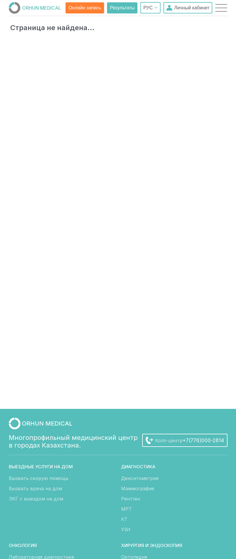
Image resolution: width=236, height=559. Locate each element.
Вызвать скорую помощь (38, 478)
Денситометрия (140, 478)
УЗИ (125, 529)
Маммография (137, 488)
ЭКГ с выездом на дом (36, 499)
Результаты (122, 7)
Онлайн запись (84, 7)
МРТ (126, 509)
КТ (124, 519)
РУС (150, 7)
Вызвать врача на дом (35, 488)
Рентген (130, 499)
